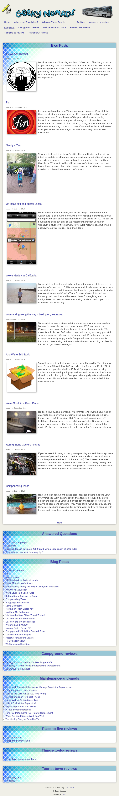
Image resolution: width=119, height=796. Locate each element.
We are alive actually (16, 625)
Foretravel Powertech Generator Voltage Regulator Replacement (38, 687)
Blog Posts (59, 562)
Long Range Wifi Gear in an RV (21, 690)
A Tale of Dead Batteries (18, 709)
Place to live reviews (80, 27)
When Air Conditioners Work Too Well (24, 716)
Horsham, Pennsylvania (17, 740)
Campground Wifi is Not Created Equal (25, 631)
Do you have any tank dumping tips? (24, 552)
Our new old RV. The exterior (20, 621)
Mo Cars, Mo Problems (17, 612)
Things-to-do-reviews (59, 750)
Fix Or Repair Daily (15, 641)
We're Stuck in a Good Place (22, 403)
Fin (7, 102)
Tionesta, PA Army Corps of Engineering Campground (32, 665)
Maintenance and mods (54, 27)
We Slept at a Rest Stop (17, 644)
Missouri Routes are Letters (19, 637)
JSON (72, 788)
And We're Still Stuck (18, 354)
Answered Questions (59, 534)
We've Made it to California (21, 275)
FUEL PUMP (11, 545)
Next (59, 522)
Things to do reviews (14, 32)
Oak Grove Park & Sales (17, 669)
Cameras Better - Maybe (18, 634)
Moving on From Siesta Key (19, 609)
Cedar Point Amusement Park (20, 759)
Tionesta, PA (11, 780)
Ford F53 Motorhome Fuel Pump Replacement (29, 713)
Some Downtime (13, 605)
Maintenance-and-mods (59, 678)
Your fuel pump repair (16, 542)
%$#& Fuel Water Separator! (20, 703)
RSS (66, 788)
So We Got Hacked (17, 53)
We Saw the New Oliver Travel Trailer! (25, 615)
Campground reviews (28, 27)
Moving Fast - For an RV (17, 628)
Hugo (64, 794)
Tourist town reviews (38, 32)
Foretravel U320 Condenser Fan (21, 700)
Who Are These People (53, 22)
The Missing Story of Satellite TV (22, 719)
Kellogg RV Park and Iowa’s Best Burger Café (28, 662)
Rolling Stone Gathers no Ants (23, 444)
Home (7, 22)
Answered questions (99, 22)
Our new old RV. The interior (20, 618)
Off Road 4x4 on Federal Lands (24, 203)
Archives (81, 22)
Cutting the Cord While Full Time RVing (25, 693)
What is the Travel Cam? (26, 22)
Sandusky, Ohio (13, 777)
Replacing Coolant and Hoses (20, 706)
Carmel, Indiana (13, 737)
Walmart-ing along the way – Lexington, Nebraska (34, 314)
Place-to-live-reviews (59, 729)
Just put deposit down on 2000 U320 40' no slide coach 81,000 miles (41, 549)
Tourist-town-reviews (59, 769)
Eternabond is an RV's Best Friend (22, 697)
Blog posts (9, 27)
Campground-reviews (59, 654)
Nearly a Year (13, 145)
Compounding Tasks (17, 486)
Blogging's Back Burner (17, 602)
